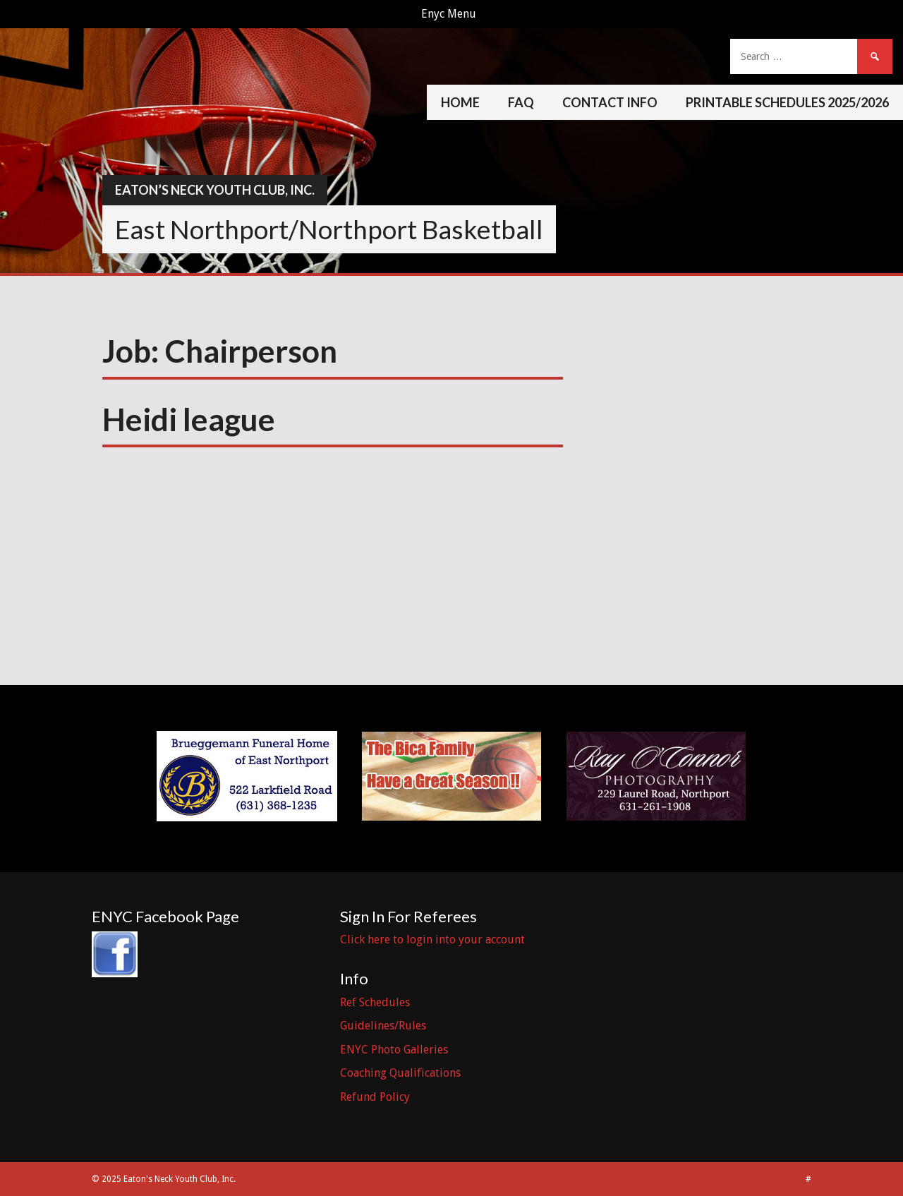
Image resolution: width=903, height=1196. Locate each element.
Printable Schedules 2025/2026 (787, 102)
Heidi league (188, 419)
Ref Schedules (375, 1002)
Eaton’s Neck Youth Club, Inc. (215, 190)
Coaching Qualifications (400, 1073)
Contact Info (609, 102)
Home (460, 102)
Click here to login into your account (432, 939)
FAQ (521, 102)
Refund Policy (375, 1097)
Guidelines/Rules (383, 1025)
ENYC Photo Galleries (394, 1049)
